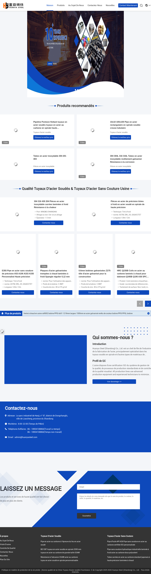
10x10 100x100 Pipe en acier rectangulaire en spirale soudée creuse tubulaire (125, 125)
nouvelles (110, 5)
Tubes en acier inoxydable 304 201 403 (49, 157)
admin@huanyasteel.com (26, 437)
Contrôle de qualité (7, 548)
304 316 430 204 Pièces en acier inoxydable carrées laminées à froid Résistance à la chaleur (51, 204)
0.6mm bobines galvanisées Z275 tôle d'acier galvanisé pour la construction (94, 274)
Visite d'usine (5, 544)
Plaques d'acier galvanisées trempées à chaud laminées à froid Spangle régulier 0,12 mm (55, 274)
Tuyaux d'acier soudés (42, 132)
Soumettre (86, 516)
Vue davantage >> (114, 382)
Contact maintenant (128, 5)
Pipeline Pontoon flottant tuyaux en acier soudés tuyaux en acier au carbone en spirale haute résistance (50, 125)
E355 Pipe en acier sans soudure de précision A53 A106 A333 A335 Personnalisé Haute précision (18, 274)
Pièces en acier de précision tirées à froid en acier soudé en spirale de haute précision (127, 204)
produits (61, 5)
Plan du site (5, 560)
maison (50, 5)
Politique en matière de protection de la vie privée (21, 570)
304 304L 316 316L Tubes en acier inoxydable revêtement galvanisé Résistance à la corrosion (126, 159)
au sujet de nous (76, 5)
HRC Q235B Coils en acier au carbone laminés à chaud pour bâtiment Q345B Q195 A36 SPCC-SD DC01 (133, 274)
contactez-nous (95, 5)
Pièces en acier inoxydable (43, 166)
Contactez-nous (48, 223)
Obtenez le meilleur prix (44, 137)
